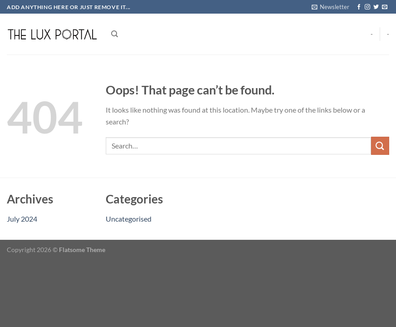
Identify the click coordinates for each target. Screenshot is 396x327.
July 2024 (22, 218)
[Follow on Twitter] (376, 7)
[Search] (114, 34)
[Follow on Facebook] (359, 7)
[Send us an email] (384, 7)
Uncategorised (129, 218)
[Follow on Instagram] (367, 7)
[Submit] (380, 145)
